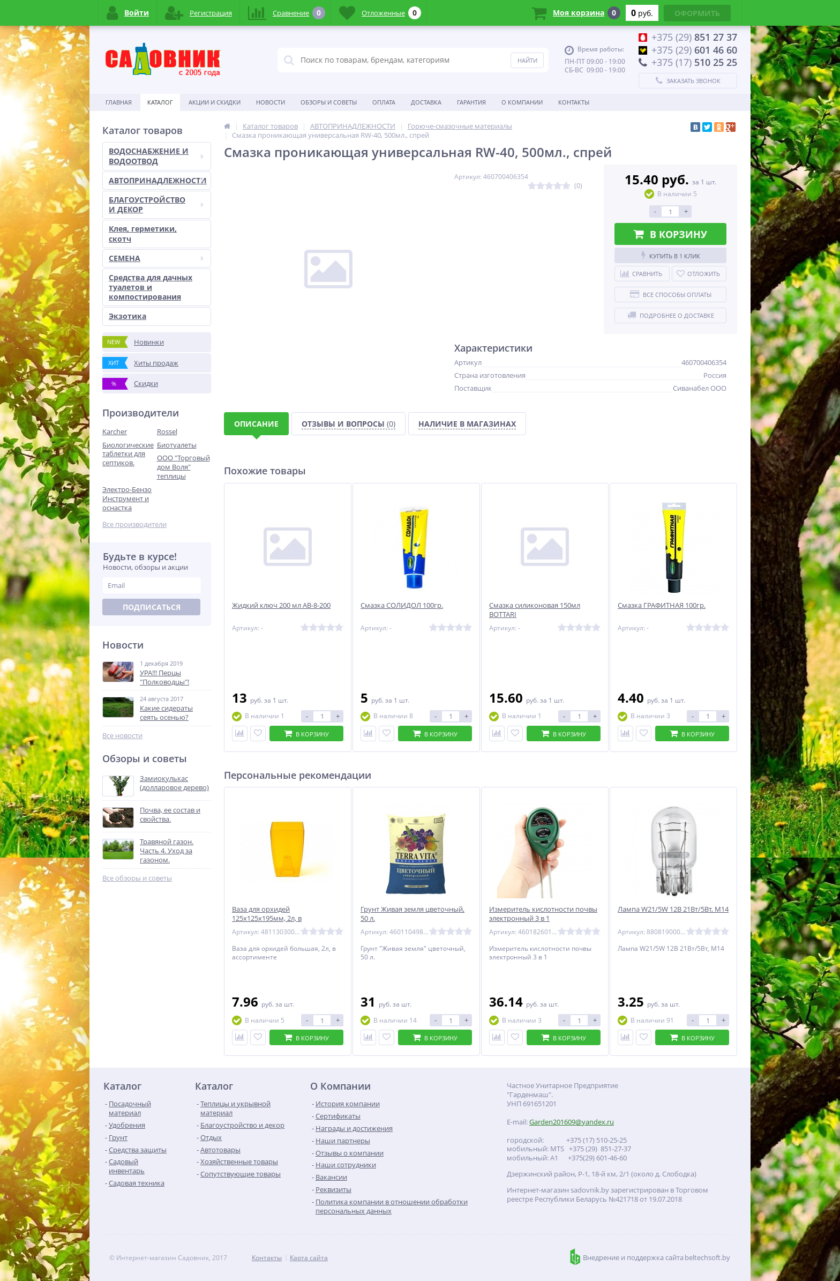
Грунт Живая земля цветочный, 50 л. (412, 914)
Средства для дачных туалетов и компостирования (150, 287)
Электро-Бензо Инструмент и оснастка (127, 498)
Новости (270, 102)
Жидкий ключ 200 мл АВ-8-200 (281, 605)
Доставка (426, 102)
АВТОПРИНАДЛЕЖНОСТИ (158, 180)
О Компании (522, 102)
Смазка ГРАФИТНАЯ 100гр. (662, 605)
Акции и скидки (215, 102)
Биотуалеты (177, 445)
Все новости (122, 735)
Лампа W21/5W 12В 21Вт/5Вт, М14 (673, 909)
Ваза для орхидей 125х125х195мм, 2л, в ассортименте (267, 918)
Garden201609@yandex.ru (571, 1122)
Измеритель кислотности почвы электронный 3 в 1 (543, 914)
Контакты (573, 102)
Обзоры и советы (329, 102)
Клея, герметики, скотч (143, 233)
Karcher (114, 431)
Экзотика (127, 316)
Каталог (160, 102)
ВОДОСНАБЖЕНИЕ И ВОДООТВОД (156, 156)
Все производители (134, 524)
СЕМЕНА (156, 258)
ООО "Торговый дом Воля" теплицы (183, 467)
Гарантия (471, 102)
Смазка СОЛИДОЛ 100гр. (402, 605)
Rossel (167, 431)
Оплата (383, 102)
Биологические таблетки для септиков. (128, 454)
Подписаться (152, 607)
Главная (119, 102)
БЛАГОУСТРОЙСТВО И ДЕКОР (156, 204)
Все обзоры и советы (137, 878)
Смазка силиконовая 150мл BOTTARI (534, 610)
